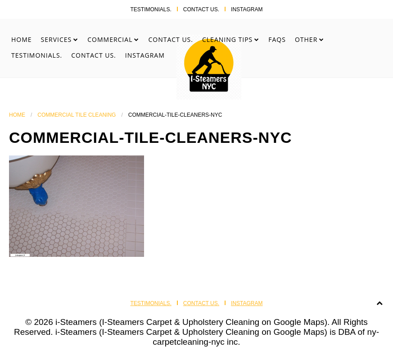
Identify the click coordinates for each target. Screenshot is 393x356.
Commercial (109, 39)
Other (306, 39)
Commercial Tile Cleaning (76, 115)
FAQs (277, 39)
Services (56, 39)
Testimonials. (150, 9)
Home (21, 39)
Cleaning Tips (227, 39)
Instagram (246, 9)
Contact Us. (201, 9)
